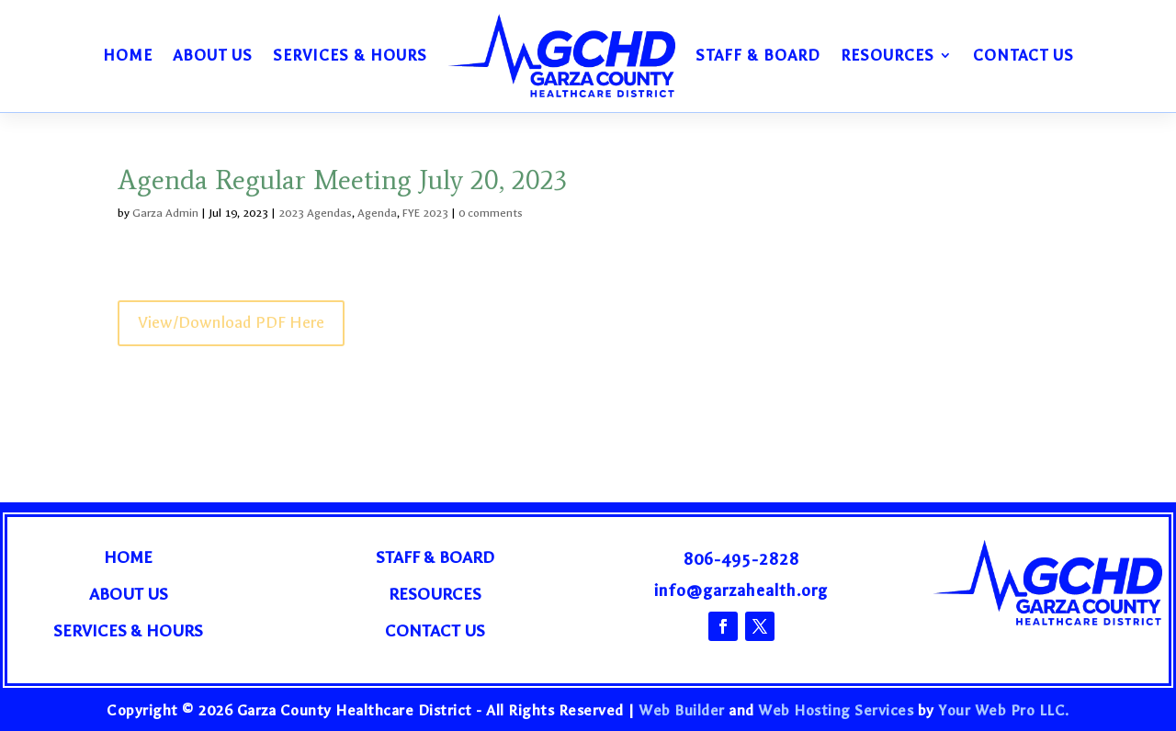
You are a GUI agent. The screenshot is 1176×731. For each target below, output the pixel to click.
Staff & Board (757, 55)
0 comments (490, 213)
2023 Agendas (315, 213)
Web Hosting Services (835, 710)
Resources (887, 55)
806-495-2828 (741, 559)
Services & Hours (350, 55)
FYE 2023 (425, 213)
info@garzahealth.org (741, 591)
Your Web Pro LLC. (1003, 710)
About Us (213, 55)
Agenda (377, 213)
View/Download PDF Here (231, 322)
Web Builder (682, 710)
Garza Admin (165, 213)
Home (128, 55)
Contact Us (1023, 55)
